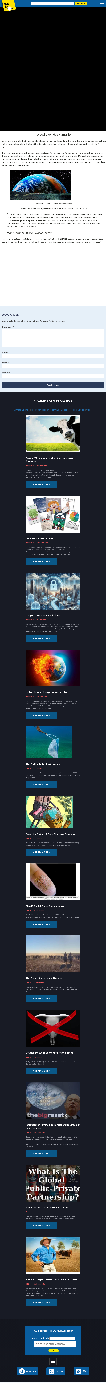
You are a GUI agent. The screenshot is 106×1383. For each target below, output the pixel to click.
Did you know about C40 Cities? (43, 615)
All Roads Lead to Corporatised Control (47, 1207)
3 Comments (39, 982)
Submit (53, 1350)
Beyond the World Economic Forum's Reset (49, 1052)
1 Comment (38, 768)
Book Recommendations (39, 538)
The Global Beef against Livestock (45, 977)
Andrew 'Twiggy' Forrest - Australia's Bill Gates (51, 1279)
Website (6, 372)
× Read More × (41, 484)
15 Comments (42, 619)
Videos (89, 409)
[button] (27, 1372)
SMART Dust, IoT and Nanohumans (45, 905)
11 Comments (42, 696)
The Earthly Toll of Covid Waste (43, 763)
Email (5, 362)
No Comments (42, 542)
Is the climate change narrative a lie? (46, 692)
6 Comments (39, 910)
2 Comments (42, 466)
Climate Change (22, 409)
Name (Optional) (40, 1337)
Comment (8, 327)
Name (5, 352)
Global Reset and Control (73, 409)
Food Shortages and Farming (45, 409)
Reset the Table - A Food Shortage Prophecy (50, 833)
